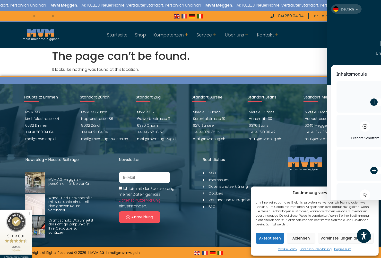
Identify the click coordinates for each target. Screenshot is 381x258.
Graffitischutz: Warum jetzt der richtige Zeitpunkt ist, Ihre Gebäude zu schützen (70, 226)
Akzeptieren (270, 238)
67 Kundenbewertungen (16, 252)
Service (206, 35)
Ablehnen (301, 238)
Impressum (342, 249)
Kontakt (267, 35)
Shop (140, 35)
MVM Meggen (80, 5)
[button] (371, 192)
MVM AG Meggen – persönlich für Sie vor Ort (69, 181)
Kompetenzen (170, 35)
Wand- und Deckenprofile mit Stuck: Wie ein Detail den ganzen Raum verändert (70, 204)
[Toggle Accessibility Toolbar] (363, 235)
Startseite (117, 35)
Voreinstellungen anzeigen (345, 238)
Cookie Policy (287, 249)
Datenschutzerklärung (316, 249)
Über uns (236, 35)
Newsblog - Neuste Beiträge (52, 159)
